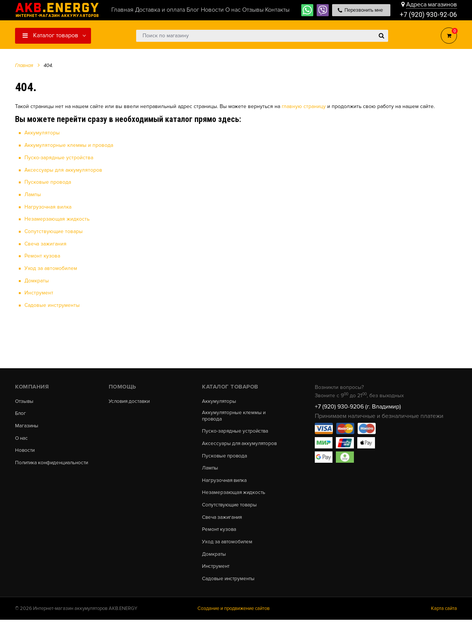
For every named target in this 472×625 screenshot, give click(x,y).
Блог (20, 412)
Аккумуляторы (42, 133)
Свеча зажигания (45, 242)
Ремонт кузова (42, 255)
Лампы (32, 194)
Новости (25, 450)
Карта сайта (444, 613)
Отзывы (25, 399)
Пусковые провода (47, 181)
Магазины (27, 425)
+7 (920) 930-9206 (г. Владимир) (358, 405)
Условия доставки (131, 399)
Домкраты (36, 279)
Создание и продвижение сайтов (233, 613)
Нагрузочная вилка (48, 206)
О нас (22, 437)
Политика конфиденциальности (54, 463)
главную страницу (304, 106)
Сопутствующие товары (53, 230)
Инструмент (38, 291)
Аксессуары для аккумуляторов (63, 169)
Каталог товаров (50, 35)
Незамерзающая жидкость (57, 218)
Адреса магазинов (431, 4)
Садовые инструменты (52, 303)
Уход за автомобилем (50, 267)
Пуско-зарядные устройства (58, 157)
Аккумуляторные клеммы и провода (68, 145)
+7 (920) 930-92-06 (428, 15)
